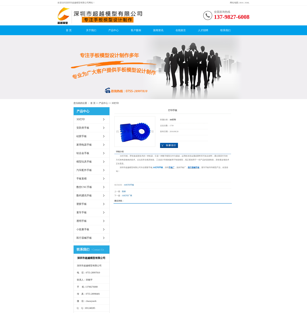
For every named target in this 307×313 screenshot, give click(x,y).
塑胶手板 (81, 204)
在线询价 (169, 145)
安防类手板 (82, 127)
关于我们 (91, 30)
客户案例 (136, 30)
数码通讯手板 (84, 195)
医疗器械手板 (84, 237)
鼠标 (124, 191)
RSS (241, 2)
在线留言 (181, 30)
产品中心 (113, 30)
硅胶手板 (81, 136)
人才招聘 (203, 30)
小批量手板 (82, 229)
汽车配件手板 (84, 170)
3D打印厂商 (127, 195)
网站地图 (234, 2)
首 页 (69, 30)
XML (247, 2)
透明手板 (81, 221)
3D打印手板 (129, 185)
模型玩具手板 (84, 161)
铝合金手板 (82, 153)
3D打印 (115, 103)
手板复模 (81, 178)
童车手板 (81, 212)
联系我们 (225, 30)
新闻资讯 (158, 30)
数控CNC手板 (84, 187)
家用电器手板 (84, 144)
